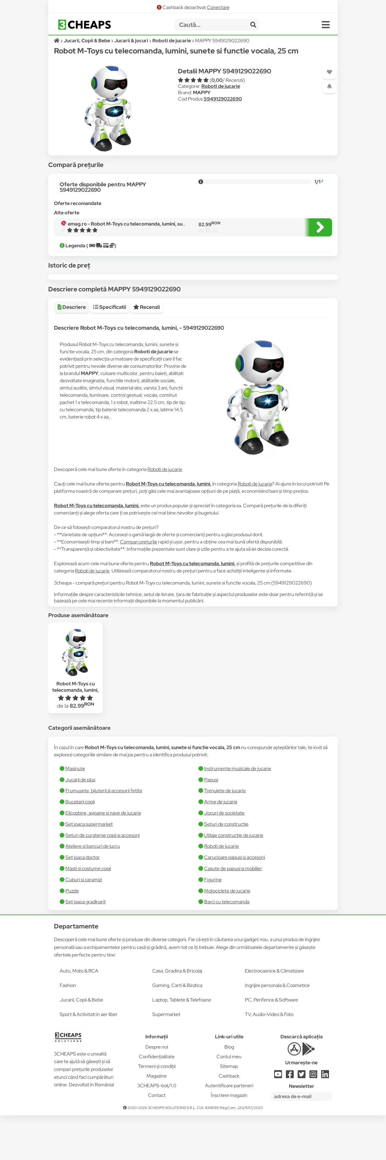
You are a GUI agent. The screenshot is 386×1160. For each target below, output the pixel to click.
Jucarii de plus (80, 824)
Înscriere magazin (229, 1140)
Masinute (75, 813)
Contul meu (229, 1101)
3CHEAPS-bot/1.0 (156, 1130)
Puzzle (72, 935)
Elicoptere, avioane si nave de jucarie (103, 857)
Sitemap (229, 1111)
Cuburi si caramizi (83, 924)
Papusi (211, 824)
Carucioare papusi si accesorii (234, 902)
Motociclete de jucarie (227, 935)
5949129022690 (223, 99)
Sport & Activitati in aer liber (89, 1059)
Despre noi (156, 1091)
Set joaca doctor (82, 902)
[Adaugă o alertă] (329, 86)
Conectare (218, 7)
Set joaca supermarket (89, 869)
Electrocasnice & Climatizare (274, 1015)
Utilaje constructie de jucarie (233, 880)
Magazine (157, 1120)
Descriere (72, 351)
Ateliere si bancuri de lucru (92, 891)
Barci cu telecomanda (226, 946)
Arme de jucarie (220, 846)
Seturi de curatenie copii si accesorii (102, 880)
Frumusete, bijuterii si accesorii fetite (103, 835)
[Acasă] (57, 40)
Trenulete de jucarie (225, 835)
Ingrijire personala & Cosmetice (277, 1030)
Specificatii (109, 351)
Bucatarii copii (80, 846)
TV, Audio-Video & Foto (269, 1059)
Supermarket (166, 1059)
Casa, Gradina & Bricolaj (177, 1015)
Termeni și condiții (157, 1111)
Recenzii (146, 351)
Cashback (229, 1120)
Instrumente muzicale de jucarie (237, 813)
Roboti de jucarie (220, 86)
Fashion (68, 1030)
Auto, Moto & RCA (79, 1015)
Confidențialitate (157, 1101)
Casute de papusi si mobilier (233, 913)
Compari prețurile (138, 586)
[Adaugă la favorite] (329, 72)
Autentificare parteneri (229, 1130)
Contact (157, 1140)
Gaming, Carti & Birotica (177, 1030)
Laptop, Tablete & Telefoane (181, 1044)
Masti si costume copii (88, 913)
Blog (229, 1091)
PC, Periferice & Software (271, 1044)
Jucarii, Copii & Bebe (81, 1044)
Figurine (213, 924)
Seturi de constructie (226, 869)
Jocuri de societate (224, 857)
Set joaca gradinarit (85, 946)
